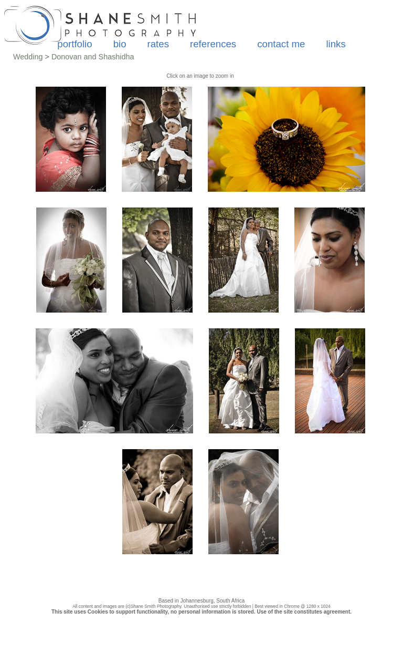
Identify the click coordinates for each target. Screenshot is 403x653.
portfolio (74, 43)
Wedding (28, 57)
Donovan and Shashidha (92, 57)
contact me (281, 43)
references (213, 43)
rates (158, 43)
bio (119, 43)
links (335, 43)
